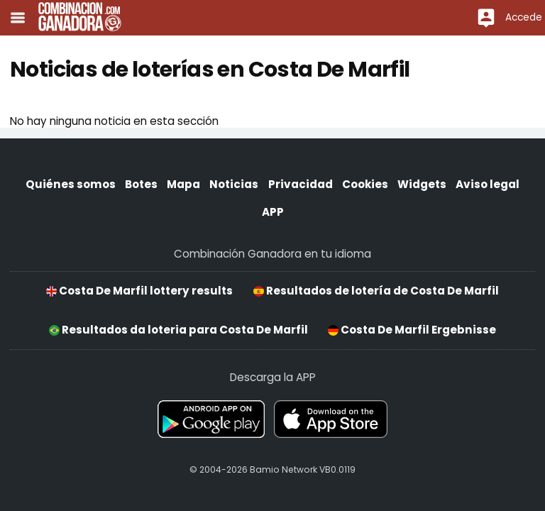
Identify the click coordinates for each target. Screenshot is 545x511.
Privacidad (300, 184)
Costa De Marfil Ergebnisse (412, 329)
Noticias (233, 184)
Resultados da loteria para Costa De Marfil (178, 329)
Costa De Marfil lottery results (139, 290)
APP (273, 211)
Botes (141, 184)
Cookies (365, 184)
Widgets (421, 184)
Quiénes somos (71, 184)
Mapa (183, 184)
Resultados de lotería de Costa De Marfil (376, 290)
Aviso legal (487, 184)
